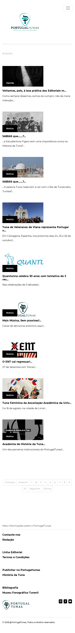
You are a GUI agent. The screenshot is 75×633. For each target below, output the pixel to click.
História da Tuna (13, 575)
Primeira (10, 482)
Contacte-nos (11, 534)
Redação (8, 539)
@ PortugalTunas (18, 622)
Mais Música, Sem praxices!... (21, 320)
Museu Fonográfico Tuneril (20, 592)
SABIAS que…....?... (14, 136)
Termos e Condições (16, 557)
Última (47, 488)
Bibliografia (10, 587)
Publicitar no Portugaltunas (21, 570)
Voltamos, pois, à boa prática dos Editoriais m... (34, 90)
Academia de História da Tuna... (23, 444)
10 (25, 488)
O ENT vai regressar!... (17, 361)
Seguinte (34, 488)
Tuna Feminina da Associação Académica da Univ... (36, 402)
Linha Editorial (12, 552)
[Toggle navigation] (68, 8)
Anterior (23, 482)
